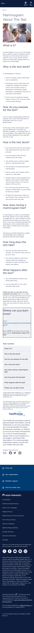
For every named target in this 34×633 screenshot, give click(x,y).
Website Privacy (7, 511)
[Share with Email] (5, 453)
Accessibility (6, 499)
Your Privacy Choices (9, 519)
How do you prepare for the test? (16, 359)
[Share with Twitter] (15, 453)
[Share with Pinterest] (20, 453)
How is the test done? (12, 364)
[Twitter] (4, 551)
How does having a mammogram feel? (16, 371)
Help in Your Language (9, 507)
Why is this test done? (12, 354)
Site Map (5, 539)
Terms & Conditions (8, 523)
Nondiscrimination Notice (10, 503)
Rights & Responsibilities (10, 527)
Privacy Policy (8, 409)
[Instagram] (25, 551)
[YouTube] (15, 551)
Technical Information (9, 535)
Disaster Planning (7, 531)
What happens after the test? (14, 382)
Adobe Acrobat (25, 605)
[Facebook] (9, 551)
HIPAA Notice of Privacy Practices (13, 515)
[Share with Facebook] (10, 453)
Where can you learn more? (14, 388)
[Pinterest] (20, 551)
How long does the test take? (14, 377)
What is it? (8, 348)
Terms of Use (20, 407)
